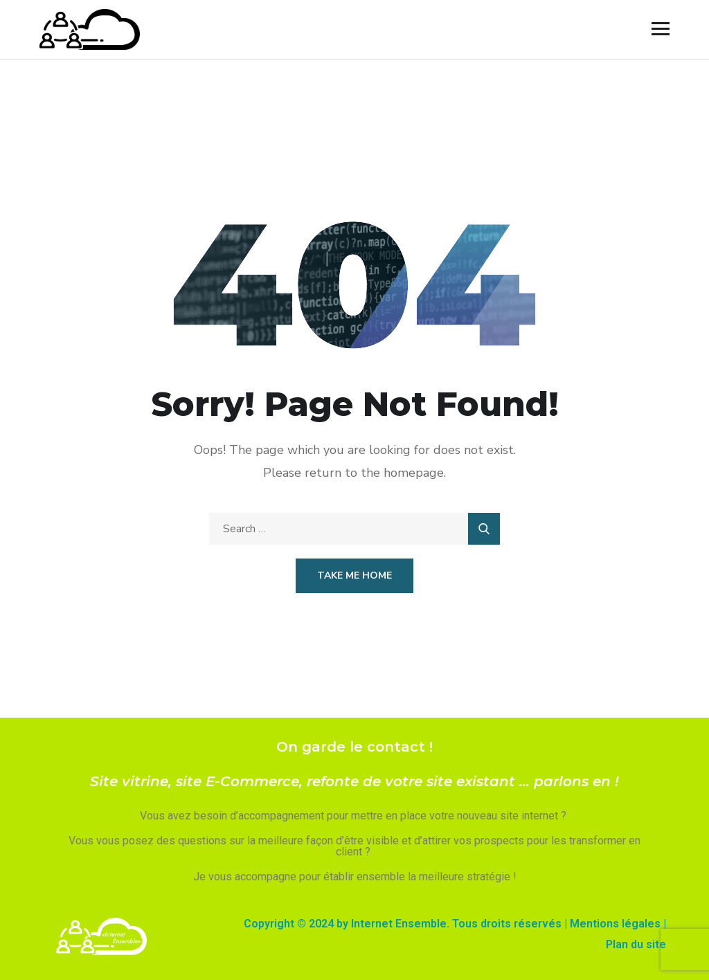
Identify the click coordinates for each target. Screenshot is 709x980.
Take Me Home (354, 575)
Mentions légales (615, 923)
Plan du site (636, 944)
